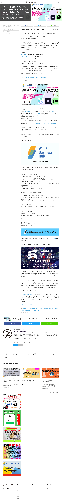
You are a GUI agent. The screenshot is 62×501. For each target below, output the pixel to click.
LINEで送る (54, 25)
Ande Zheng (24, 56)
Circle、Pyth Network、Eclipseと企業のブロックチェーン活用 (11, 26)
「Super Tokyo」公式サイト (28, 305)
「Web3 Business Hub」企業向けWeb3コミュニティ (14, 17)
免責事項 (33, 490)
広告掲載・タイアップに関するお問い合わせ (53, 487)
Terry (22, 58)
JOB (18, 494)
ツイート (40, 25)
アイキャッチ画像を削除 (26, 294)
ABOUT (18, 498)
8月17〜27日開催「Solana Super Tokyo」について (9, 32)
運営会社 (33, 486)
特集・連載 (19, 486)
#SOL (30, 312)
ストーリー (19, 488)
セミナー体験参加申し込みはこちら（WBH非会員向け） (34, 77)
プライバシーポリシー (36, 488)
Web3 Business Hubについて (9, 29)
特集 (39, 384)
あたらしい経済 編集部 (19, 331)
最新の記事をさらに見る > (54, 392)
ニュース (19, 492)
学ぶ (18, 490)
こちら (54, 238)
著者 (18, 496)
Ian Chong (23, 54)
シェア (28, 25)
